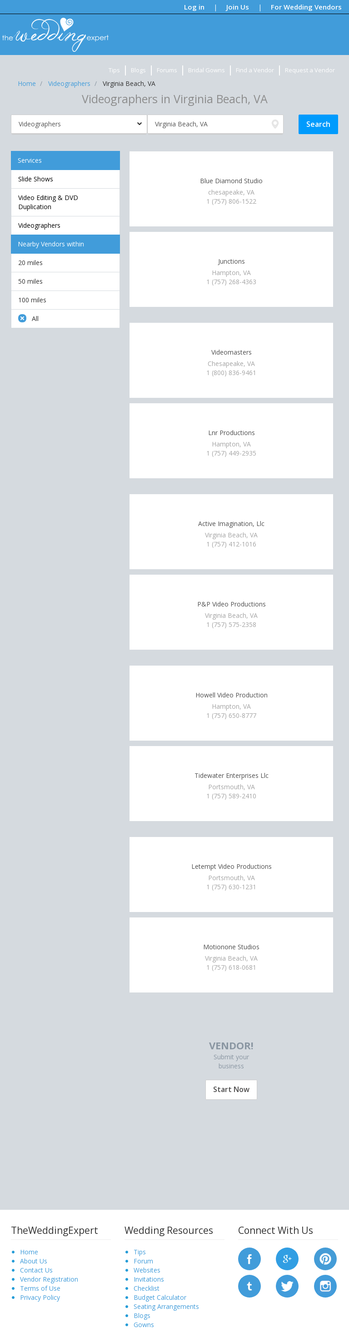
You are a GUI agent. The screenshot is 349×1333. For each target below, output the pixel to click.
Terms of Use (40, 1288)
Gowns (144, 1324)
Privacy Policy (40, 1297)
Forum (143, 1261)
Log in (194, 6)
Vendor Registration (49, 1279)
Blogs (138, 70)
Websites (147, 1270)
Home (29, 1252)
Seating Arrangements (166, 1306)
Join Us (237, 6)
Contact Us (36, 1270)
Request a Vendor (310, 70)
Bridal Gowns (206, 70)
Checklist (147, 1288)
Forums (167, 70)
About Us (33, 1261)
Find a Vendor (255, 70)
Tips (114, 70)
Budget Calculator (160, 1297)
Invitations (149, 1279)
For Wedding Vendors (306, 6)
